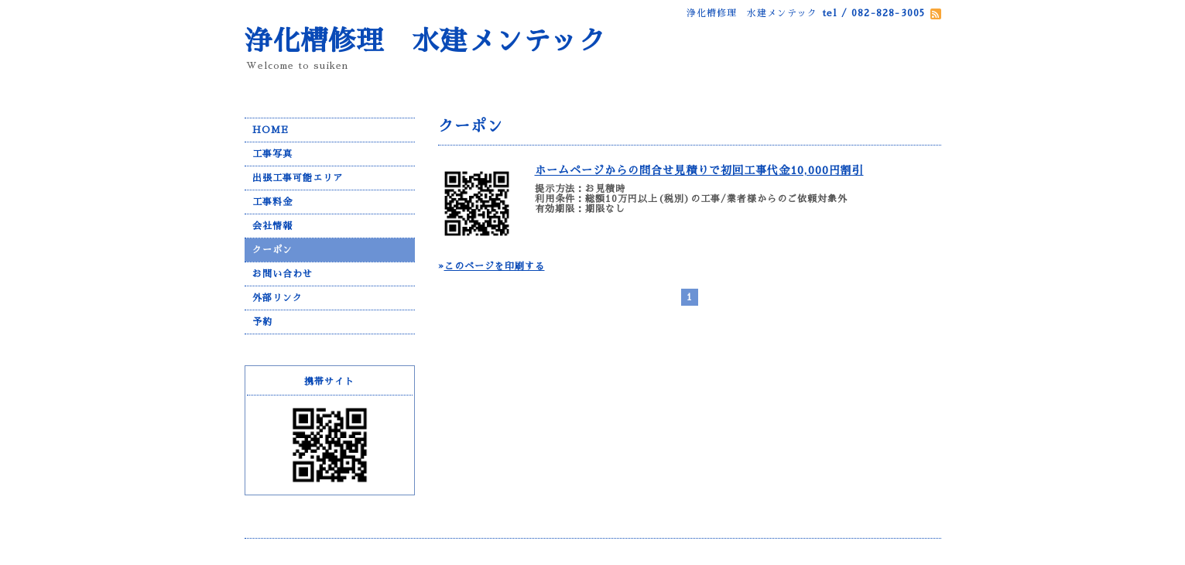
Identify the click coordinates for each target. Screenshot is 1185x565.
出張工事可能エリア (297, 178)
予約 (262, 322)
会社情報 (272, 226)
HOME (270, 130)
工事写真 (272, 154)
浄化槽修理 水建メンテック (426, 41)
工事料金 (272, 202)
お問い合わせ (282, 274)
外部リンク (277, 298)
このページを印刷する (494, 266)
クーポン (272, 250)
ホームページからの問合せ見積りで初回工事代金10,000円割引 (699, 170)
